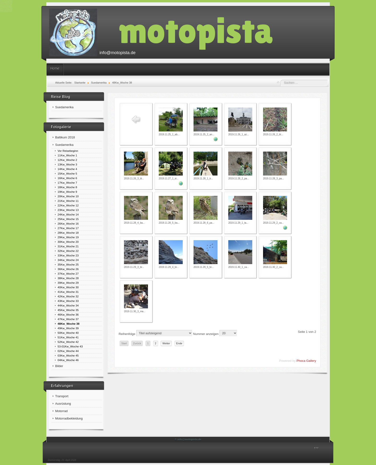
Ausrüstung (63, 403)
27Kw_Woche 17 (68, 228)
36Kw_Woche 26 (68, 269)
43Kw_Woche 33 (68, 300)
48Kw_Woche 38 (68, 323)
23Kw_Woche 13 (68, 209)
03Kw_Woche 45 (68, 355)
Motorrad (61, 411)
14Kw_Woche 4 (67, 168)
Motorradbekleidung (69, 418)
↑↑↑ (316, 448)
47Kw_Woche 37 (68, 319)
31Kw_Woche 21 (68, 246)
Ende (179, 343)
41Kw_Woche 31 (68, 291)
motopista (196, 30)
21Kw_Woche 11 (68, 200)
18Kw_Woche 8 (67, 187)
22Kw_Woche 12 (68, 205)
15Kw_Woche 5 (67, 173)
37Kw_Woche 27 (68, 273)
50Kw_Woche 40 (68, 332)
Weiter (166, 343)
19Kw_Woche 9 (67, 191)
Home (54, 68)
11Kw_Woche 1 (67, 155)
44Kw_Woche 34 (68, 305)
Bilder (59, 366)
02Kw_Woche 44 (68, 350)
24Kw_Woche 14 (68, 214)
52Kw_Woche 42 (68, 341)
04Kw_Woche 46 (68, 360)
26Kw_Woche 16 (68, 223)
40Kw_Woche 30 (68, 287)
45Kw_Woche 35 (68, 310)
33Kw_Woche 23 (68, 255)
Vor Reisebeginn (68, 150)
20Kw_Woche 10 (68, 196)
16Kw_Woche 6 (67, 178)
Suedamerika (64, 107)
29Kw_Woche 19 (68, 237)
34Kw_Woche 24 (68, 259)
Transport (61, 396)
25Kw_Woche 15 (68, 219)
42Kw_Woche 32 (68, 296)
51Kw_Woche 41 (68, 337)
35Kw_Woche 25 (68, 264)
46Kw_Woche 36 (68, 314)
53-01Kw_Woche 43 (70, 346)
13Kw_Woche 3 (67, 164)
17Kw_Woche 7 (67, 182)
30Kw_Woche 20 (68, 241)
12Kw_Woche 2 (67, 159)
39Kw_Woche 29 (68, 282)
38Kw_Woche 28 (68, 278)
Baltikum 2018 (65, 137)
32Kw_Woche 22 (68, 250)
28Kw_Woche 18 (68, 232)
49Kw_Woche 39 (68, 328)
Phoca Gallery (306, 361)
